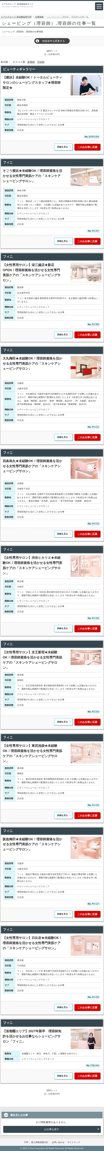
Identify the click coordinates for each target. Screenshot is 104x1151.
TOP (26, 1142)
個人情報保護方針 (40, 1142)
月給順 (40, 62)
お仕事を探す (51, 1129)
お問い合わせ (58, 1142)
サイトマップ (73, 1142)
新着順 (31, 62)
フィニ (8, 162)
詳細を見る (62, 147)
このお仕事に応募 (87, 147)
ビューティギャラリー (19, 69)
